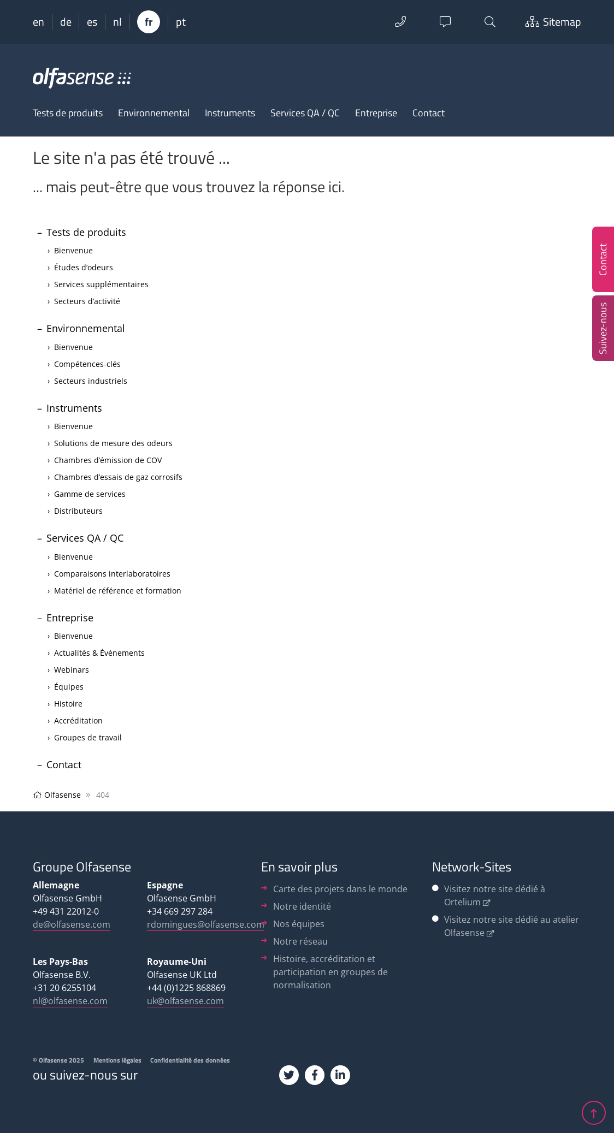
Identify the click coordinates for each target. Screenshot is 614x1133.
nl (117, 22)
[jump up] (594, 1110)
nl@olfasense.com (70, 1001)
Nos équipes (298, 924)
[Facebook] (314, 1075)
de (66, 22)
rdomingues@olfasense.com (205, 924)
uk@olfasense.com (185, 1001)
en (38, 22)
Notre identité (302, 906)
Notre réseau (300, 941)
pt (181, 22)
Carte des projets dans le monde (340, 889)
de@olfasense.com (71, 924)
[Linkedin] (340, 1075)
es (92, 22)
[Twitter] (289, 1075)
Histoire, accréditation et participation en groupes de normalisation (330, 972)
